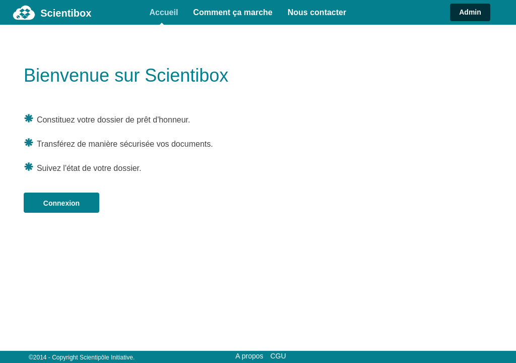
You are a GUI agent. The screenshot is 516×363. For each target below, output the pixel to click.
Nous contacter (317, 12)
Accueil (163, 12)
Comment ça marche (232, 12)
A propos (249, 356)
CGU (278, 356)
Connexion (61, 203)
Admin (470, 12)
